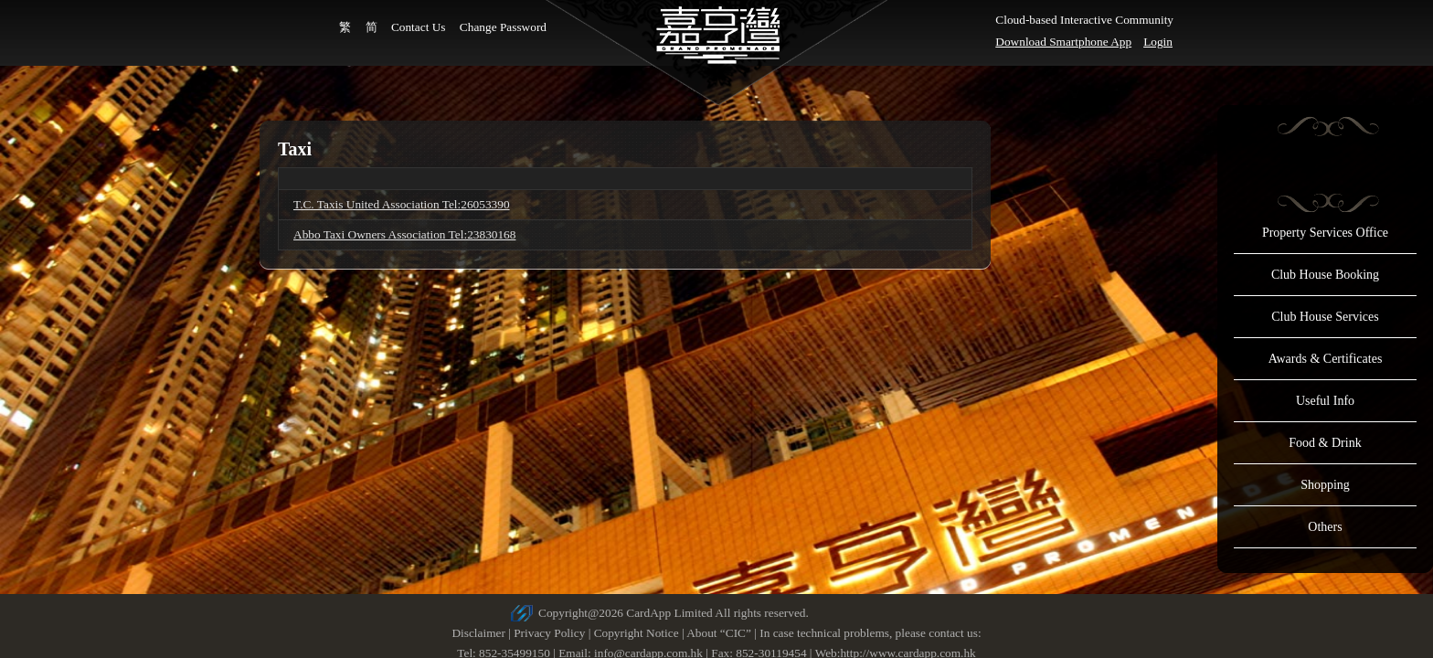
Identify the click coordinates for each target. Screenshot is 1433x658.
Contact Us (418, 27)
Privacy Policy (549, 633)
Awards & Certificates (1325, 359)
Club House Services (1324, 317)
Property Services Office (1325, 232)
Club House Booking (1325, 274)
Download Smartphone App (1063, 41)
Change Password (503, 27)
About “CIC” (718, 633)
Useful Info (1325, 401)
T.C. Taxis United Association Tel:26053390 (401, 204)
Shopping (1325, 485)
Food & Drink (1325, 443)
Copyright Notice (636, 633)
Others (1325, 527)
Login (1158, 41)
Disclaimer (477, 633)
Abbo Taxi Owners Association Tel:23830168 (404, 234)
